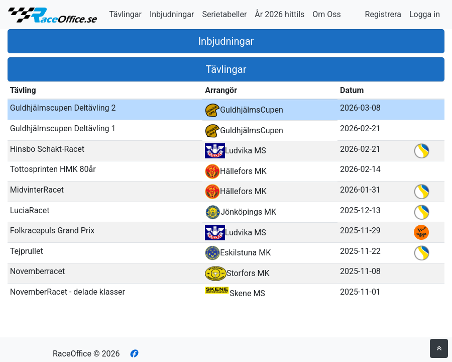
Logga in (424, 14)
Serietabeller (224, 14)
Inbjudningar (172, 14)
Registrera (383, 14)
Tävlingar (125, 14)
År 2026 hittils (279, 14)
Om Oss (326, 14)
